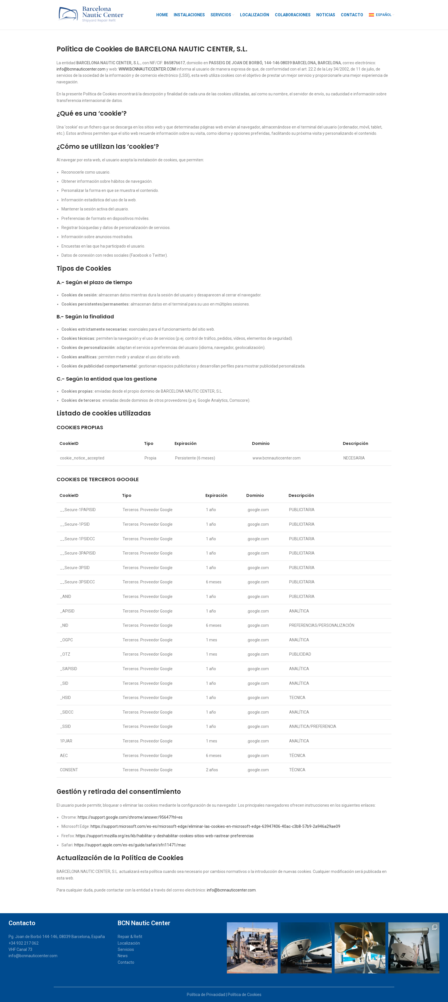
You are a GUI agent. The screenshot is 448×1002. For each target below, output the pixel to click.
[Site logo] (89, 14)
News (123, 955)
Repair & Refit (130, 936)
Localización (129, 943)
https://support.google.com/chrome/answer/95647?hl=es (130, 817)
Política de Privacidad (206, 994)
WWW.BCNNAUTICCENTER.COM (147, 69)
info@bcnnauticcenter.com (81, 69)
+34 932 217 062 (24, 943)
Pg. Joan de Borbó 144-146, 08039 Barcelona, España (57, 936)
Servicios (126, 949)
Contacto (126, 962)
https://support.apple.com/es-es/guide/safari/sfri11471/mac (130, 845)
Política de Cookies (244, 994)
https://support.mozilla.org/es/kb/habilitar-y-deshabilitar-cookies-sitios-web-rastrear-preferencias (165, 836)
